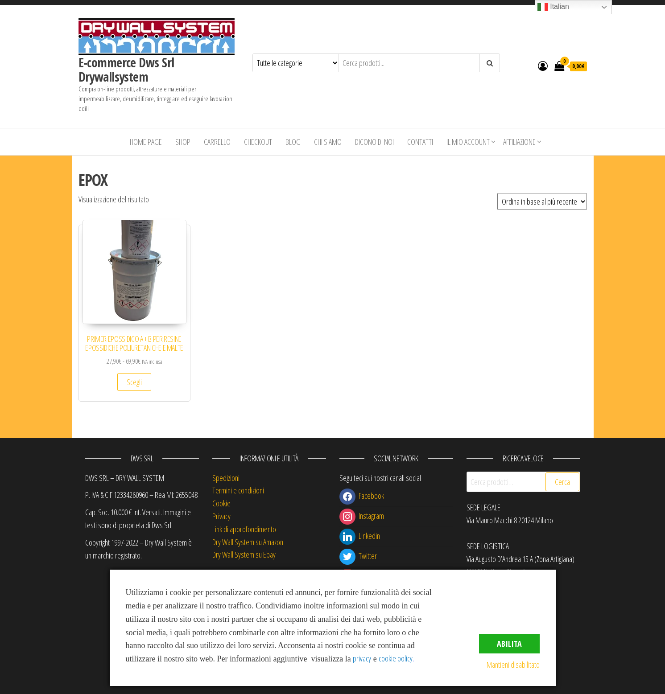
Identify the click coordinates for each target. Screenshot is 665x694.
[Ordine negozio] (542, 201)
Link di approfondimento (244, 529)
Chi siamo (328, 141)
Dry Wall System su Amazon (247, 542)
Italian (553, 7)
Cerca (562, 481)
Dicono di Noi (374, 141)
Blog (293, 141)
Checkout (258, 141)
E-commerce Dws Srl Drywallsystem (126, 69)
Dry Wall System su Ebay (244, 554)
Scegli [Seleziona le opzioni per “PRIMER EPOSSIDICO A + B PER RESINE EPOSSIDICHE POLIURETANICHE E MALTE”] (134, 382)
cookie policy (396, 658)
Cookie (221, 503)
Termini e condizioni (238, 490)
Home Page (146, 141)
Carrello (217, 141)
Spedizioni (226, 477)
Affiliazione (519, 141)
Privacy (221, 516)
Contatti (420, 141)
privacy (362, 658)
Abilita (509, 643)
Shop (182, 141)
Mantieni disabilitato (513, 664)
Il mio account (468, 141)
